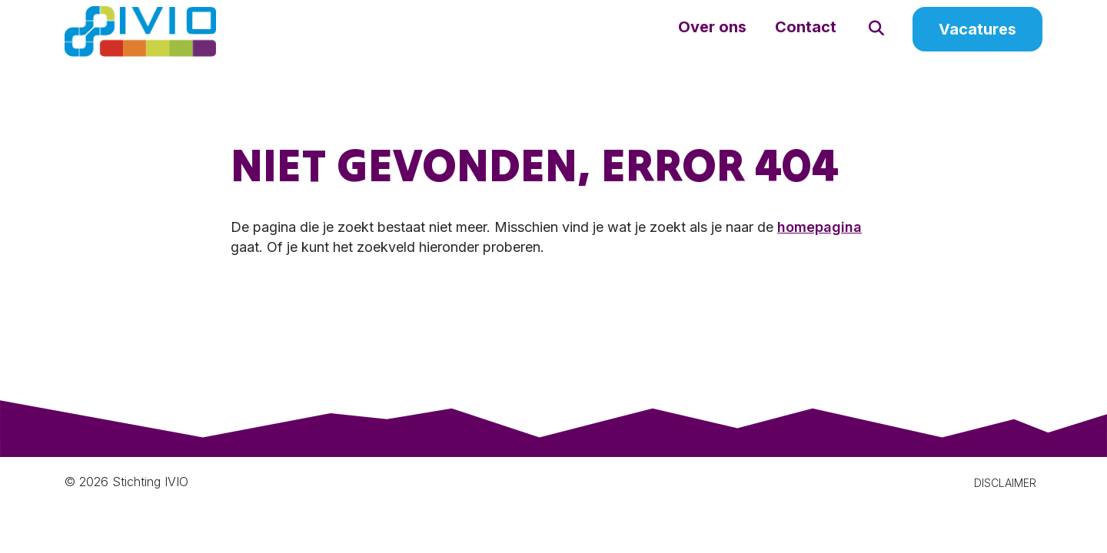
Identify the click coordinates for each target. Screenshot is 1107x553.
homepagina (819, 244)
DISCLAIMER (1005, 499)
